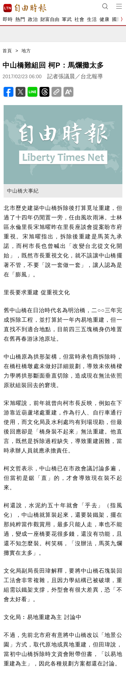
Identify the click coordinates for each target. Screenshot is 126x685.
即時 (8, 19)
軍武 (67, 19)
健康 (104, 19)
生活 (92, 19)
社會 (79, 19)
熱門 (20, 19)
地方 (26, 50)
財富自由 (49, 19)
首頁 (7, 50)
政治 (33, 19)
